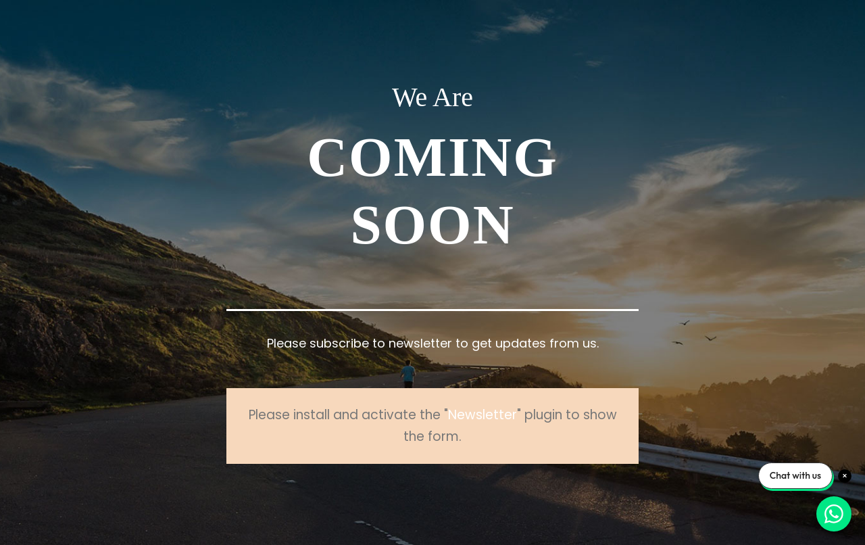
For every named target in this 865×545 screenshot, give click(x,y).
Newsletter (482, 415)
